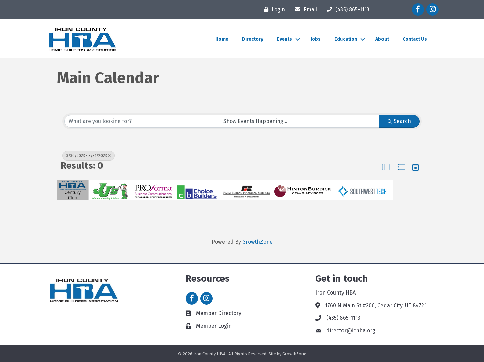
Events (284, 39)
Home (221, 39)
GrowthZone (257, 242)
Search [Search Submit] (399, 121)
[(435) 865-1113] (346, 9)
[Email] (304, 9)
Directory (252, 39)
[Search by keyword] (141, 121)
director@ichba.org (350, 330)
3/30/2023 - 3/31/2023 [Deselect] (88, 155)
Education (345, 39)
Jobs (316, 39)
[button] (386, 167)
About (382, 39)
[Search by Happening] (299, 121)
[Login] (272, 9)
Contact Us (415, 39)
